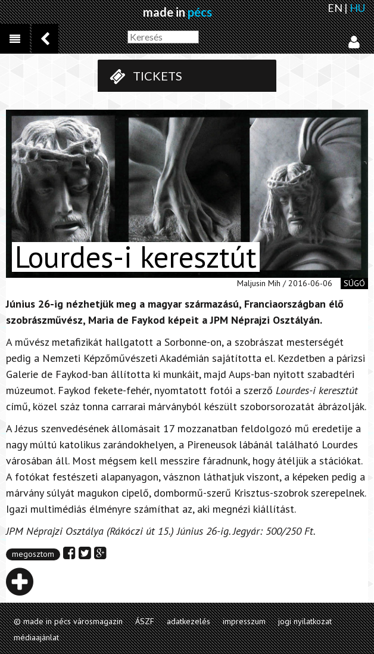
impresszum (244, 621)
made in (177, 12)
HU (357, 7)
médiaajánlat (36, 637)
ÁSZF (144, 621)
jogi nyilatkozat (305, 621)
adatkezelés (188, 621)
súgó (354, 283)
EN (335, 7)
